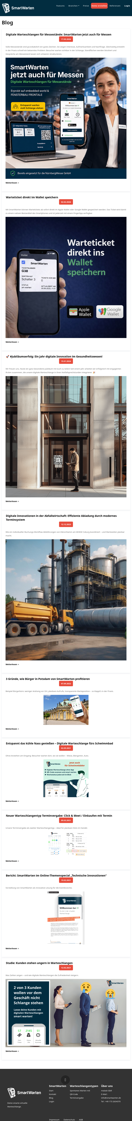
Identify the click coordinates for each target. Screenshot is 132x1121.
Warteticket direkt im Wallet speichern (32, 197)
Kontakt (52, 1094)
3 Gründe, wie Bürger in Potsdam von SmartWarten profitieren (48, 679)
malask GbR (106, 1090)
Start (51, 1090)
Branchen (73, 6)
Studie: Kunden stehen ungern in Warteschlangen (39, 963)
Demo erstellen (99, 6)
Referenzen (115, 6)
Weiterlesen (12, 182)
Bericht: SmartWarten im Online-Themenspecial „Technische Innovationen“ (56, 875)
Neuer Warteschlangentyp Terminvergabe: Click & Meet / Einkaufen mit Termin (59, 815)
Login (127, 6)
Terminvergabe (77, 1097)
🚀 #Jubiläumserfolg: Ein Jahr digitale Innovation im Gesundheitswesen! (54, 356)
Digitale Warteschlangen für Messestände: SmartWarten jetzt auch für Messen (58, 34)
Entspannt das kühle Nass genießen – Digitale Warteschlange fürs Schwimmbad (59, 743)
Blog (51, 1097)
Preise (86, 6)
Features (60, 6)
